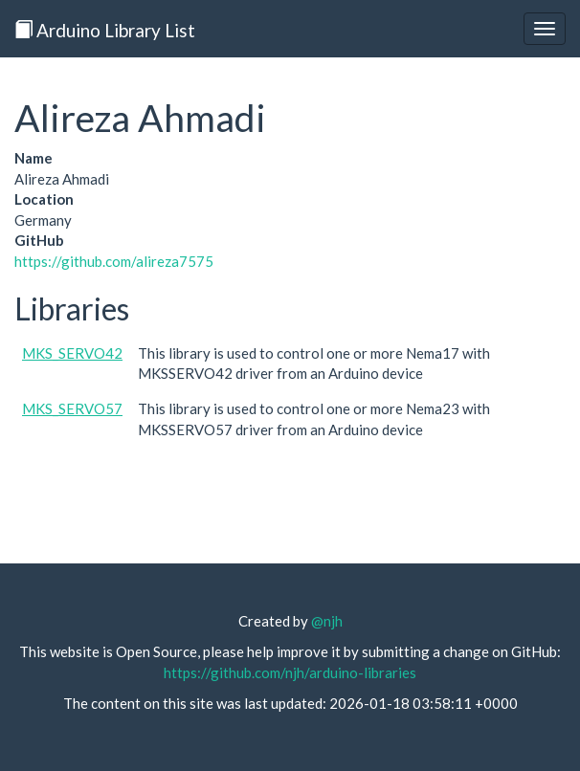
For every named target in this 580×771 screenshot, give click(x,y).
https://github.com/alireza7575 (113, 261)
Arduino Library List (104, 30)
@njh (327, 620)
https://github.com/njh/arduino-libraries (290, 672)
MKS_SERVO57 (72, 408)
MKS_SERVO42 (72, 353)
